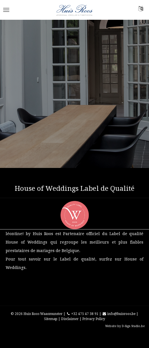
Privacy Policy (93, 319)
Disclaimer (70, 319)
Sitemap (50, 319)
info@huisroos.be (118, 314)
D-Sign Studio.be (133, 326)
